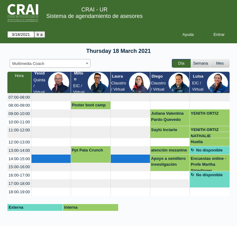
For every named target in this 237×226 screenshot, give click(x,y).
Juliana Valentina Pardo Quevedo (167, 116)
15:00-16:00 (19, 166)
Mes (220, 63)
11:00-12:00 (19, 130)
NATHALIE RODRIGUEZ (203, 136)
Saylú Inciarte (164, 129)
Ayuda (188, 34)
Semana (200, 63)
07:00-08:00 (19, 97)
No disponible (209, 150)
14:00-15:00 (19, 158)
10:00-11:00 (19, 122)
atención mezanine (169, 150)
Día (181, 63)
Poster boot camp (89, 105)
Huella (197, 141)
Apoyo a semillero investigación (168, 161)
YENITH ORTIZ (204, 113)
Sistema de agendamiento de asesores (94, 16)
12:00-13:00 (19, 142)
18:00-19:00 (19, 192)
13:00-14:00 (19, 150)
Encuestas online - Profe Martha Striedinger (208, 163)
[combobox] (50, 63)
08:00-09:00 (19, 105)
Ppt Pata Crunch (87, 150)
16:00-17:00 (19, 175)
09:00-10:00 (19, 113)
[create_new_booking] (51, 97)
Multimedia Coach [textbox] (28, 63)
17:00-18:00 (19, 183)
